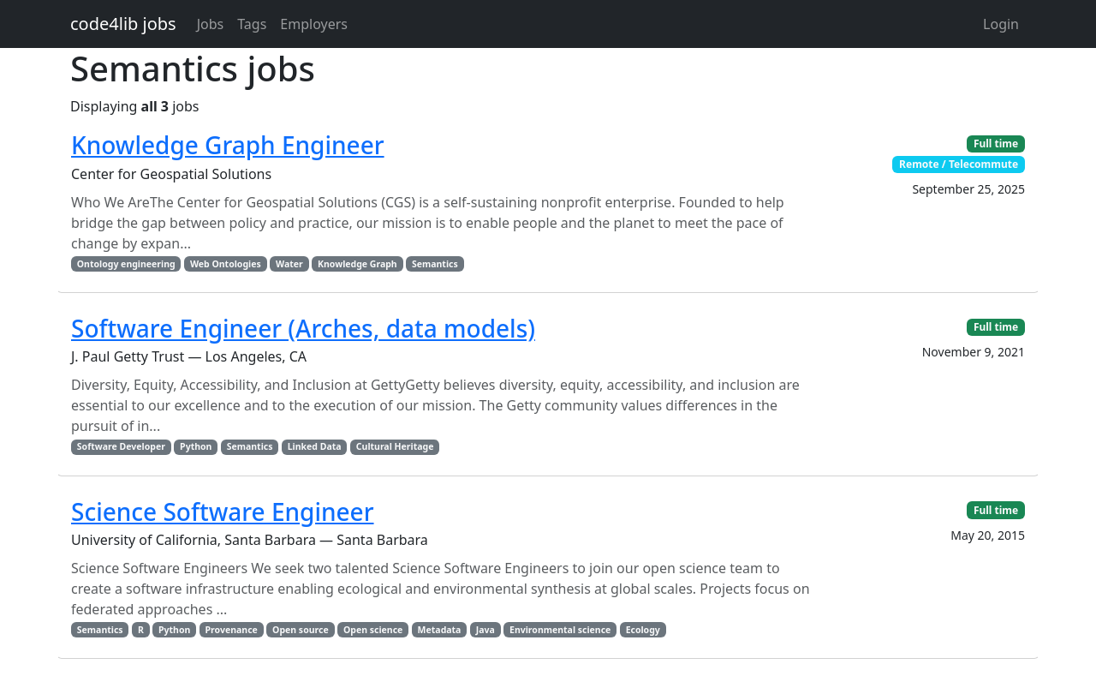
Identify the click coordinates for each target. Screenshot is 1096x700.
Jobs (210, 24)
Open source (300, 630)
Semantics (435, 264)
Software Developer (121, 446)
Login (1001, 24)
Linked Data (315, 446)
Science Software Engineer (222, 511)
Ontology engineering (126, 264)
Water (289, 264)
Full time (996, 143)
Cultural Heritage (395, 446)
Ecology (643, 630)
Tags (251, 24)
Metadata (440, 630)
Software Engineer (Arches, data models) (303, 328)
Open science (372, 630)
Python (195, 446)
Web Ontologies (225, 264)
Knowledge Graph (357, 264)
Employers (314, 24)
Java (485, 630)
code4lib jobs (123, 23)
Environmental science (560, 630)
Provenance (232, 630)
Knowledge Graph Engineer (227, 145)
